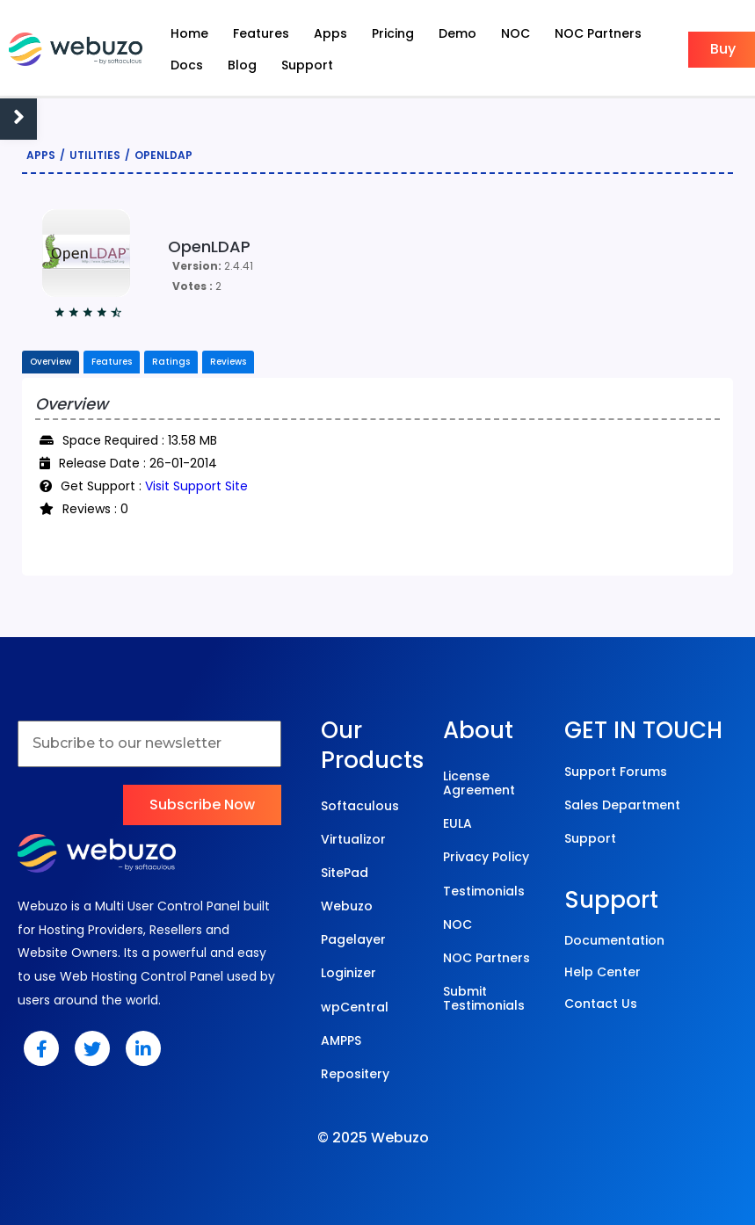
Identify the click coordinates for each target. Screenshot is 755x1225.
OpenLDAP (163, 155)
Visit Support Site (196, 486)
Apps (40, 155)
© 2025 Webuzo (373, 1137)
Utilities (94, 155)
